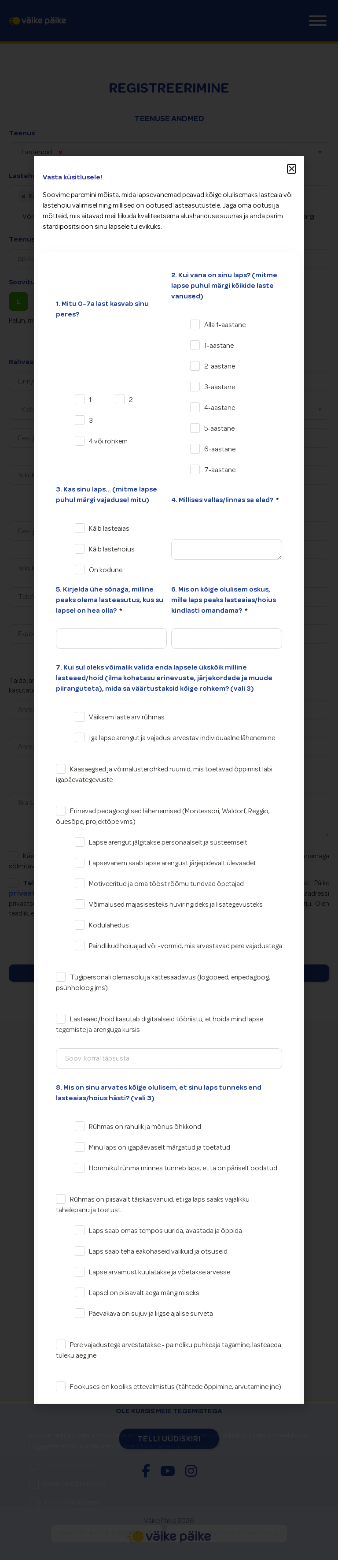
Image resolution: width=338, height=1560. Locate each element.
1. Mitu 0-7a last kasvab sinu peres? (102, 309)
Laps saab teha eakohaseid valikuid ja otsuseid (158, 1251)
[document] (169, 780)
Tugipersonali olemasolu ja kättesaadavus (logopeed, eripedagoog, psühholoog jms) (163, 982)
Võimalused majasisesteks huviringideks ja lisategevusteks (176, 904)
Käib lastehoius (112, 549)
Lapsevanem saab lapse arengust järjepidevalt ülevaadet (172, 863)
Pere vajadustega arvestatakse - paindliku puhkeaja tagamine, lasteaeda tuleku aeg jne (168, 1350)
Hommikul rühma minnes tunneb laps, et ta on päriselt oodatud (183, 1168)
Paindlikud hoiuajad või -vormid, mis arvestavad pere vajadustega (185, 946)
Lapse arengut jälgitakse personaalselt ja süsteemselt (168, 842)
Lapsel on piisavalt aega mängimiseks (144, 1293)
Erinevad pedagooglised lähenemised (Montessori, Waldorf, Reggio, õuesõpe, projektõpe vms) (163, 816)
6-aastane (219, 449)
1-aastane (219, 346)
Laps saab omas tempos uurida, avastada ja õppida (165, 1231)
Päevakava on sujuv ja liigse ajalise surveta (151, 1314)
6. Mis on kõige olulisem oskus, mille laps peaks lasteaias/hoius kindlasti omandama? (223, 599)
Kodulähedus (109, 925)
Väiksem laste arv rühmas (127, 717)
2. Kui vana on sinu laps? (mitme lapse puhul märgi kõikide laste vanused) (224, 285)
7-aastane (219, 470)
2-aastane (219, 366)
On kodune (105, 570)
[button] (292, 169)
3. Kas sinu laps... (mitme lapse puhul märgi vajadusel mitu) (106, 494)
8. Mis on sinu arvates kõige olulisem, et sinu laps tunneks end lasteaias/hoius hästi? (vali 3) (158, 1092)
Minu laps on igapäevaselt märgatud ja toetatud (159, 1147)
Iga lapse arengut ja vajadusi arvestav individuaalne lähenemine (182, 738)
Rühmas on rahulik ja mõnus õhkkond (145, 1127)
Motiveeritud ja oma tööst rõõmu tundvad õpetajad (166, 884)
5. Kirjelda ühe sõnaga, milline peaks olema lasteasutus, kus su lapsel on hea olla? (109, 599)
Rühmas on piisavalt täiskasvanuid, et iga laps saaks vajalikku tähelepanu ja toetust (153, 1204)
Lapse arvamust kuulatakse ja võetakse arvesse (159, 1272)
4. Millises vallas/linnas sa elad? (223, 500)
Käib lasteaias (109, 528)
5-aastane (219, 428)
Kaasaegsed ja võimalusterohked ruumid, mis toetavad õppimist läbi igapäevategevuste (164, 774)
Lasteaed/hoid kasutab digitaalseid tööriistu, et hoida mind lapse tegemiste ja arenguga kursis (159, 1024)
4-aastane (219, 408)
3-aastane (219, 387)
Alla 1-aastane (225, 325)
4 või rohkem (108, 441)
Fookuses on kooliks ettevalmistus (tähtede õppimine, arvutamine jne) (175, 1387)
